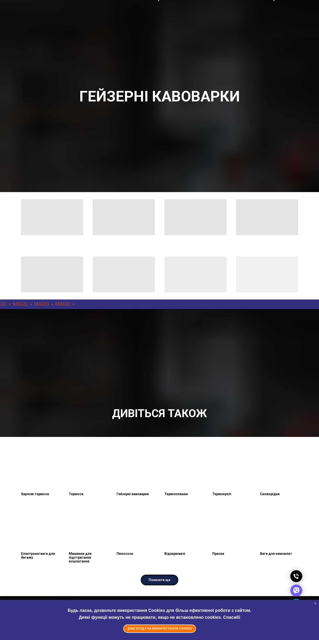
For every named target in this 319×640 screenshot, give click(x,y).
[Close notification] (315, 603)
